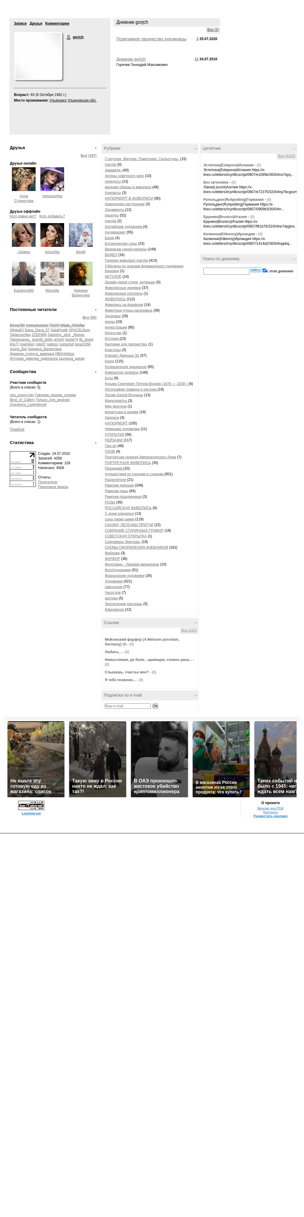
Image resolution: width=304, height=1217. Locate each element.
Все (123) (189, 630)
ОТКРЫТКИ (114, 434)
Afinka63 (17, 330)
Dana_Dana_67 (37, 330)
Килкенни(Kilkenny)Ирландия (229, 234)
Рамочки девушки (119, 485)
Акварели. (113, 170)
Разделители (115, 480)
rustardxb (66, 344)
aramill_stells (42, 339)
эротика (111, 598)
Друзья (36, 23)
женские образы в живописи (128, 187)
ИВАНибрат (65, 354)
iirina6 (81, 252)
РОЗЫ (110, 502)
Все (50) (89, 317)
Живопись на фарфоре (124, 305)
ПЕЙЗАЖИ (114, 440)
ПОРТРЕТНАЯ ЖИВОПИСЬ (128, 463)
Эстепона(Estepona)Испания (228, 165)
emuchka (52, 252)
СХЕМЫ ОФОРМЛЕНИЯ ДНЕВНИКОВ (136, 547)
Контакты (270, 812)
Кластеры (113, 350)
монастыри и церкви (122, 412)
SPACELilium (79, 330)
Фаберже (112, 553)
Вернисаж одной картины (126, 249)
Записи (20, 23)
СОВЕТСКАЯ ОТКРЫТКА (126, 536)
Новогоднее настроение (125, 204)
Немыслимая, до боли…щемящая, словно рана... (148, 660)
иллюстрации (116, 327)
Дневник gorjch (131, 59)
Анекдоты (113, 181)
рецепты (112, 215)
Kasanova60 (24, 290)
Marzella (52, 290)
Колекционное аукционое (126, 367)
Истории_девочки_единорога (34, 358)
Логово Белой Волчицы (124, 395)
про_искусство (22, 395)
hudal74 (71, 339)
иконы (110, 322)
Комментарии (57, 23)
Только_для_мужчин (53, 400)
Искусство (113, 333)
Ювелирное (115, 609)
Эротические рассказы (123, 604)
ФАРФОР (112, 559)
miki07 (41, 344)
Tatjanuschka (20, 335)
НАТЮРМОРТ (116, 423)
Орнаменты (115, 210)
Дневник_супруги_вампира (32, 354)
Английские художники (124, 227)
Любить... (113, 652)
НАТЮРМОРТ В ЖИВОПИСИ (129, 198)
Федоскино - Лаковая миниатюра (132, 564)
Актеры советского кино (124, 176)
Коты (109, 378)
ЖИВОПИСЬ (115, 299)
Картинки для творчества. (126, 344)
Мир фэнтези (115, 406)
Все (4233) (286, 156)
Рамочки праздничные (123, 497)
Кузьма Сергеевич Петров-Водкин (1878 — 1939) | (147, 384)
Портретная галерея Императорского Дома (140, 457)
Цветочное (113, 587)
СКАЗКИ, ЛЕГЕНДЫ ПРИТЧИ (129, 525)
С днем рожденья (119, 514)
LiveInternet (31, 813)
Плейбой (17, 429)
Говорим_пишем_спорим (55, 395)
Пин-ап (110, 446)
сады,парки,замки (119, 519)
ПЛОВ (110, 451)
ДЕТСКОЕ (113, 276)
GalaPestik (59, 330)
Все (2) (213, 30)
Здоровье (113, 316)
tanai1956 (83, 344)
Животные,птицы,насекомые (128, 310)
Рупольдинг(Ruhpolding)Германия (233, 200)
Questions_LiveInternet (28, 404)
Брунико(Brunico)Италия (225, 217)
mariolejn (27, 344)
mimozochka (52, 196)
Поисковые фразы (53, 487)
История (112, 339)
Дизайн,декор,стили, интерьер (130, 282)
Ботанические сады (121, 243)
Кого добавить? (52, 216)
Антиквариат (115, 232)
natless (52, 344)
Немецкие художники (122, 429)
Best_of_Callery (22, 400)
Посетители (47, 482)
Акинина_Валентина (45, 349)
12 (196, 59)
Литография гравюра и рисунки (131, 389)
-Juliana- (24, 252)
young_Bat (18, 349)
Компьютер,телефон (122, 372)
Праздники (114, 468)
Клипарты (113, 193)
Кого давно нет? (23, 216)
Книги (109, 361)
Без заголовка (215, 182)
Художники (114, 581)
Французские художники (125, 576)
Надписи (112, 418)
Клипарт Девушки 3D (122, 355)
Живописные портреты (123, 293)
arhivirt (59, 339)
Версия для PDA (270, 808)
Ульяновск (58, 100)
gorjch (68, 37)
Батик (109, 238)
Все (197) (88, 156)
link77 (14, 344)
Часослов (113, 593)
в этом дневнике (279, 271)
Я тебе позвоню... (120, 680)
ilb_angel (86, 339)
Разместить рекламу (270, 816)
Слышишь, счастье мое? (127, 672)
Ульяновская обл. (82, 100)
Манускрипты (116, 401)
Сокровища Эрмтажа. (123, 542)
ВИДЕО (111, 255)
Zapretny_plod (59, 335)
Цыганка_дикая (72, 358)
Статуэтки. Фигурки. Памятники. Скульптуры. (142, 159)
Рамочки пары (116, 491)
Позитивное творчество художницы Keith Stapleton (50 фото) (151, 41)
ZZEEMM (39, 335)
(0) (131, 644)
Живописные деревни (123, 288)
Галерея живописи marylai (126, 260)
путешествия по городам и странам (134, 474)
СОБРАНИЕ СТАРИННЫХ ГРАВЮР (134, 530)
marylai (110, 164)
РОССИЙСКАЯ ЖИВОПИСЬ (128, 508)
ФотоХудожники (118, 570)
